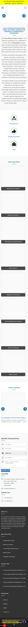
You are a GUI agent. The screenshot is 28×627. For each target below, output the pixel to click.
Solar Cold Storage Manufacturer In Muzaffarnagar (15, 578)
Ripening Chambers (8, 544)
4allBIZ (20, 622)
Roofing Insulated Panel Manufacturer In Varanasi (15, 582)
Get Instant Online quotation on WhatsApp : (14, 2)
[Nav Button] (4, 15)
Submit (5, 470)
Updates (5, 603)
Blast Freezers (7, 552)
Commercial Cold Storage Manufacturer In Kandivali (15, 570)
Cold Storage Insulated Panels (10, 548)
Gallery (5, 607)
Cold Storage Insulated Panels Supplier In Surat (15, 574)
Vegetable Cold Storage (9, 556)
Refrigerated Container (9, 540)
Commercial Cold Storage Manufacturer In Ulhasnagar (15, 586)
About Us (5, 599)
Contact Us (6, 612)
